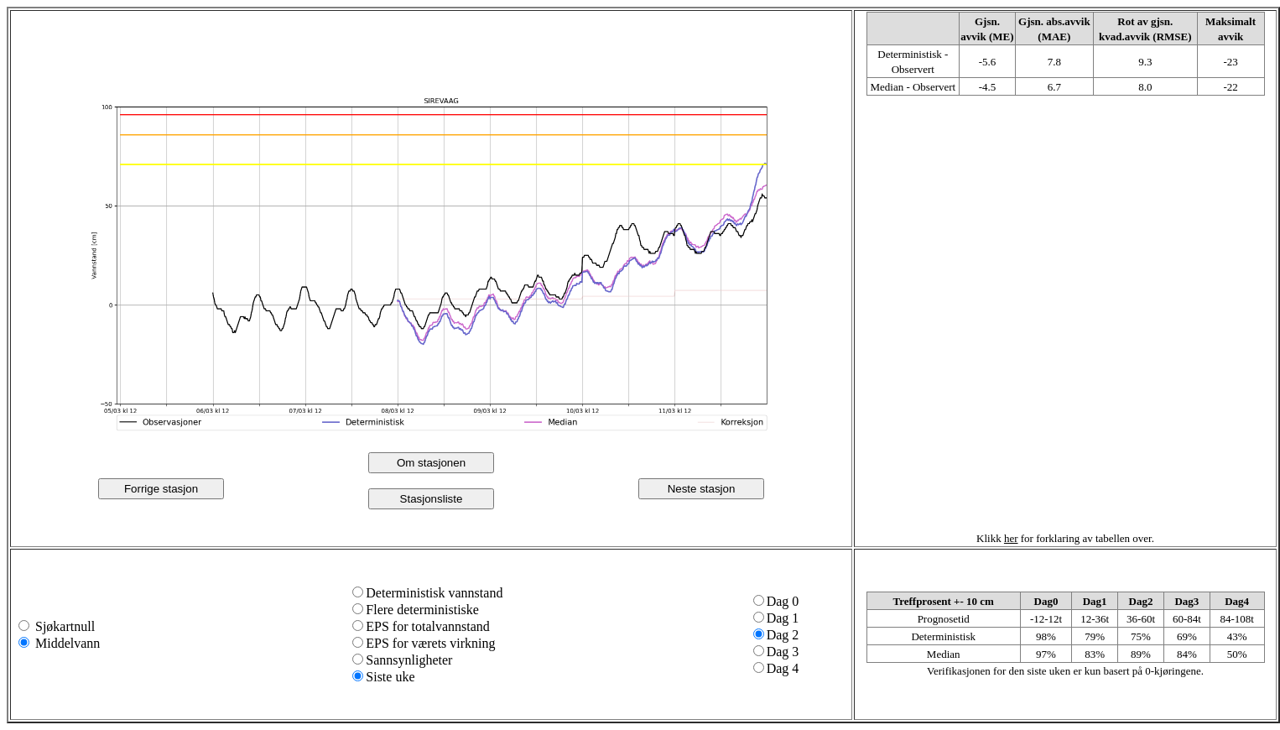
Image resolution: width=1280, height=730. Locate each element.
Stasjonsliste (431, 499)
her (1011, 538)
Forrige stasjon (161, 488)
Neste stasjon (702, 488)
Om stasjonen (431, 462)
